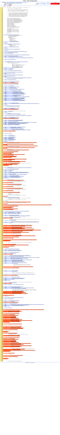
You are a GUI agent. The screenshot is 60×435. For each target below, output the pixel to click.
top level (7, 2)
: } (3, 63)
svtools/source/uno (12, 2)
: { (3, 39)
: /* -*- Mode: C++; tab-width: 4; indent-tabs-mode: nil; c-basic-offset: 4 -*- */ (15, 7)
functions (26, 2)
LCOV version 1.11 (32, 433)
